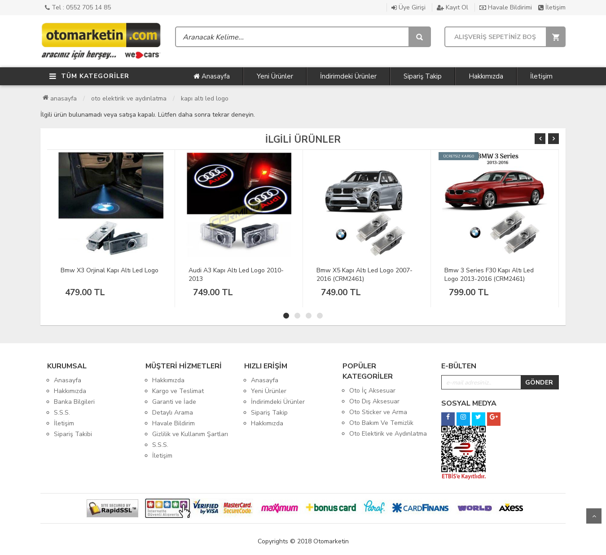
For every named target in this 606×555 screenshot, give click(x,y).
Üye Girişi (408, 7)
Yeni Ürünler (275, 76)
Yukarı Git (594, 516)
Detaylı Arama (172, 412)
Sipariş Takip (423, 76)
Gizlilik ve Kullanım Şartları (190, 434)
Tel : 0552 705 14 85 (78, 7)
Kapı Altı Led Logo (204, 98)
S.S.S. (62, 412)
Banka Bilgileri (74, 402)
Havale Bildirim (173, 423)
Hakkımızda (486, 76)
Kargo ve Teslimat (178, 391)
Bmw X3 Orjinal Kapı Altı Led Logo (109, 270)
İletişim (552, 7)
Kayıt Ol (452, 7)
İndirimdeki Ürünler (348, 76)
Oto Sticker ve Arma (378, 412)
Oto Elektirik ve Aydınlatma (129, 98)
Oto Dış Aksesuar (374, 401)
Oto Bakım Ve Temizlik (381, 423)
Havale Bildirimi (505, 7)
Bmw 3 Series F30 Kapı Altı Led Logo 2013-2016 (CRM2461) (489, 274)
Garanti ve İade (174, 402)
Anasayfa (211, 76)
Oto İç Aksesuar (372, 390)
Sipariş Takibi (73, 434)
